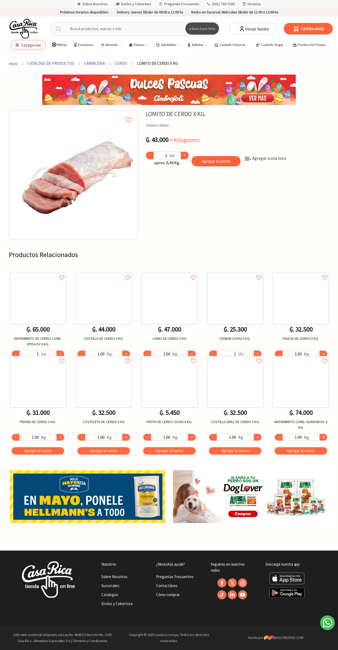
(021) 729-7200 (220, 4)
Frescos (137, 45)
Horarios (251, 4)
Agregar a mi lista (73, 114)
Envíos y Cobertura (133, 4)
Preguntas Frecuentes (179, 4)
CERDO (121, 63)
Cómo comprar (168, 594)
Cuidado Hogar (270, 45)
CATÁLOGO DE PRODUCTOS (50, 63)
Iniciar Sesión (254, 29)
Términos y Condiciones (90, 640)
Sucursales (110, 585)
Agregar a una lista (265, 158)
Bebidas (195, 45)
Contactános (166, 585)
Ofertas (59, 45)
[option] (73, 175)
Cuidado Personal (230, 45)
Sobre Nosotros (92, 4)
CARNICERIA (94, 63)
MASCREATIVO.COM (283, 637)
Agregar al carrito (216, 161)
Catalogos (109, 594)
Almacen (109, 45)
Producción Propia (309, 45)
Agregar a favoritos (38, 272)
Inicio (13, 63)
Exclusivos (83, 45)
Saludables (166, 45)
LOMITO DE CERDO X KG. (158, 63)
